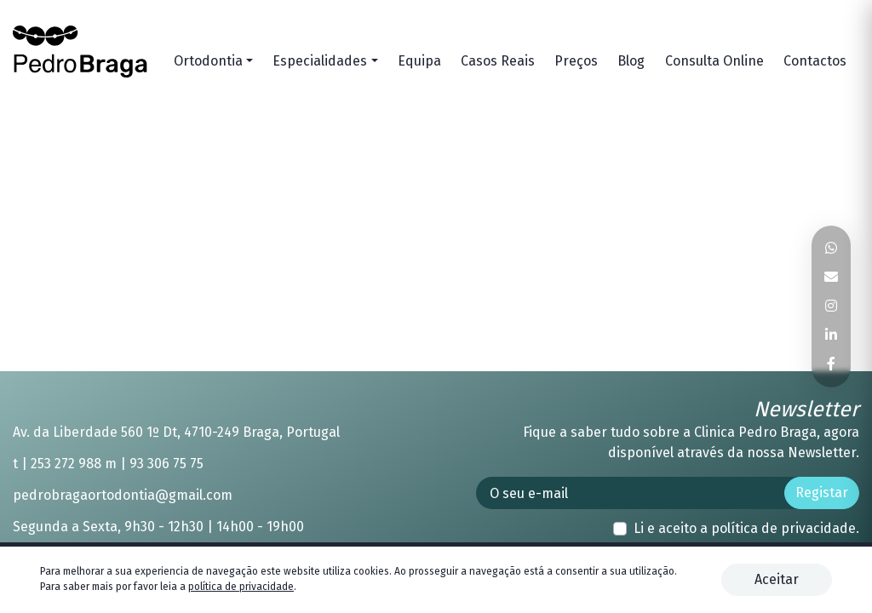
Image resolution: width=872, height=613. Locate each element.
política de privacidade (783, 528)
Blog (631, 61)
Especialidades (319, 61)
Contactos (814, 61)
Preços (576, 61)
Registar (821, 492)
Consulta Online (714, 61)
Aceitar (776, 579)
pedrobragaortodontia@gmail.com (122, 495)
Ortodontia (208, 61)
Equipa (419, 61)
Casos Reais (498, 61)
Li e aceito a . (746, 528)
